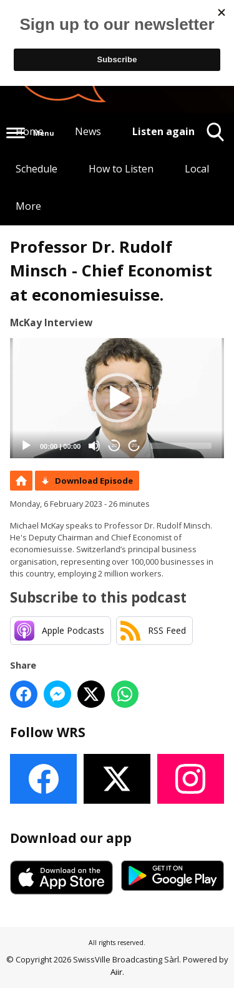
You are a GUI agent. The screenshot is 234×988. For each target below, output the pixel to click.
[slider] (181, 446)
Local (197, 169)
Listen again (163, 131)
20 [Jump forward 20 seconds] (134, 445)
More (28, 206)
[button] (117, 398)
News (88, 131)
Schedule (36, 169)
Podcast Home (21, 481)
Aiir (116, 971)
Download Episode (94, 480)
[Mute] (94, 446)
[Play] (26, 446)
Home (30, 131)
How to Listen (121, 169)
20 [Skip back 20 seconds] (114, 445)
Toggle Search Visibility (215, 137)
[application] (117, 398)
